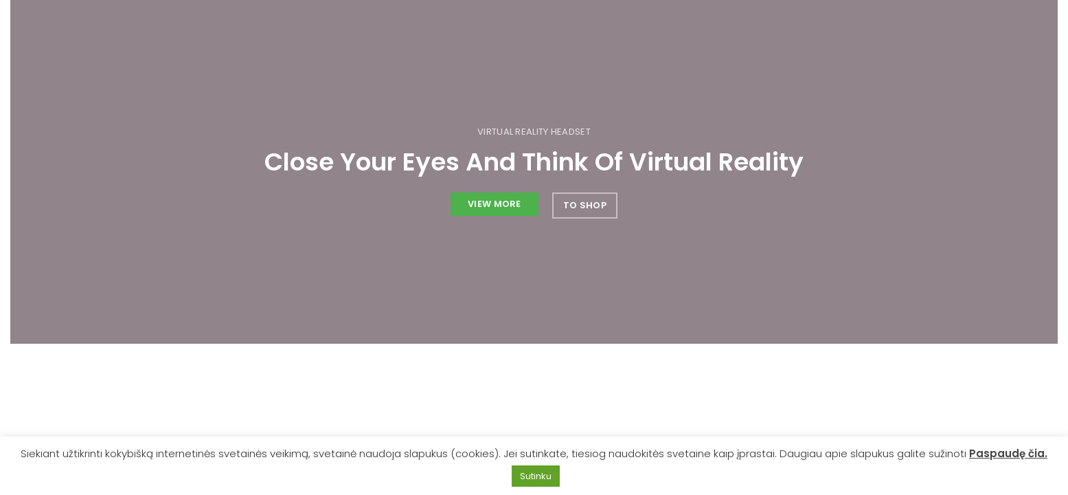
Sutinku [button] (536, 476)
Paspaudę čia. (1008, 453)
